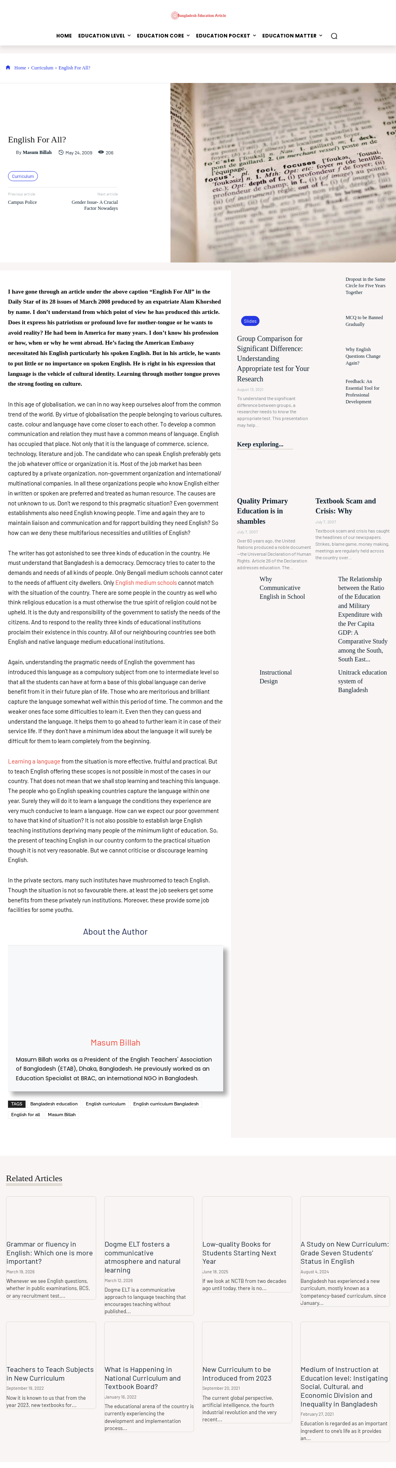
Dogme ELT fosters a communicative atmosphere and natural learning (145, 1252)
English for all (25, 1114)
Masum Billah (37, 152)
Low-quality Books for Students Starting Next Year (242, 1248)
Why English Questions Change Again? (365, 356)
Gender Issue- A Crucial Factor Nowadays (95, 205)
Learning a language (34, 761)
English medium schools (146, 582)
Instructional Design (275, 584)
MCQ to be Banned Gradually (361, 321)
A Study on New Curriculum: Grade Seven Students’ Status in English (343, 1252)
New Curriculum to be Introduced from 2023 (233, 1363)
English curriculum (105, 1104)
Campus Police (22, 202)
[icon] (8, 68)
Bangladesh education (54, 1104)
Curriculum (42, 68)
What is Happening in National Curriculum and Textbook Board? (147, 1368)
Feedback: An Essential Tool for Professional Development (364, 392)
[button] (334, 35)
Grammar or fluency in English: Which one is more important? (50, 1248)
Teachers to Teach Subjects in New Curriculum (49, 1363)
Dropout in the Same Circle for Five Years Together (368, 285)
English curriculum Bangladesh (166, 1104)
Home (20, 68)
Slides (249, 321)
